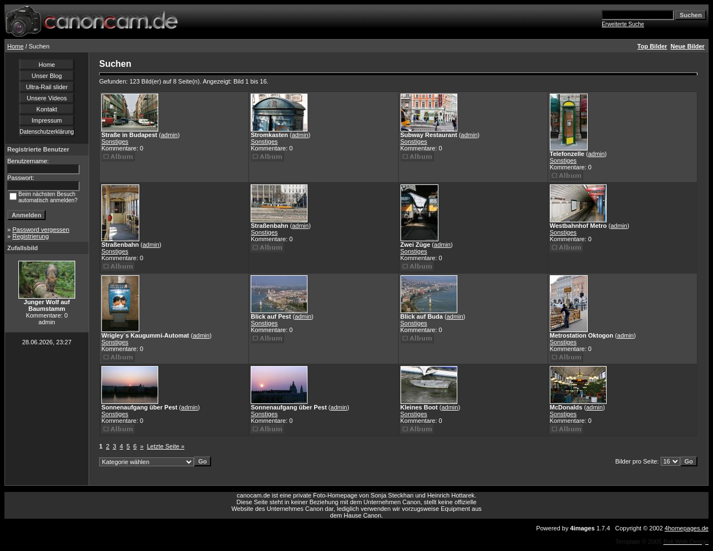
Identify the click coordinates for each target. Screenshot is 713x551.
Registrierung (30, 236)
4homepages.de (687, 528)
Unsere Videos (47, 98)
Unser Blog (47, 75)
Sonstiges (114, 141)
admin (169, 134)
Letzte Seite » (165, 446)
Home (15, 46)
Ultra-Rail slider (46, 87)
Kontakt (46, 109)
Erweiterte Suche (623, 24)
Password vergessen (40, 229)
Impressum (47, 120)
